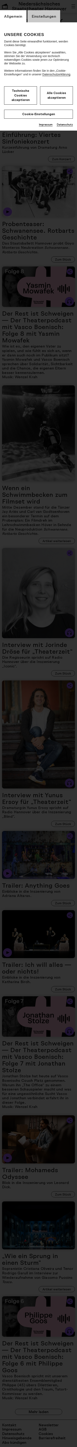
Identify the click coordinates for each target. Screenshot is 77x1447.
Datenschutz (65, 124)
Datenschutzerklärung (56, 74)
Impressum (46, 124)
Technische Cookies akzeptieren (20, 95)
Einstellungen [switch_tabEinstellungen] (44, 16)
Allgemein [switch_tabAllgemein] (13, 16)
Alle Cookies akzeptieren (56, 95)
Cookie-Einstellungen (38, 114)
